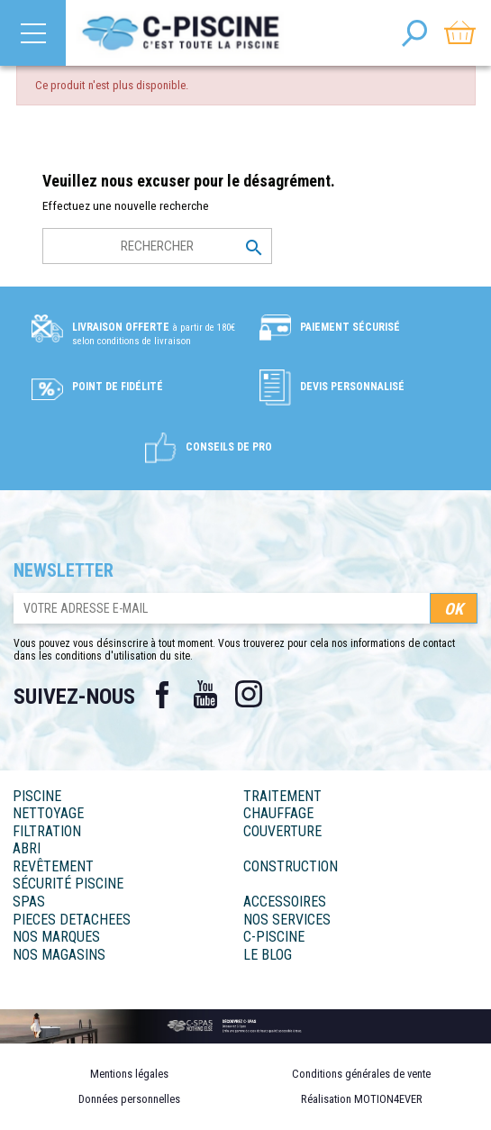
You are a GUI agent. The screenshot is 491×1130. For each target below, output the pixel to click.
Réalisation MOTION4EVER (362, 1099)
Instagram (249, 695)
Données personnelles (129, 1099)
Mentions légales (129, 1073)
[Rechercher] (157, 246)
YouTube (205, 695)
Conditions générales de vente (361, 1073)
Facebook (162, 695)
